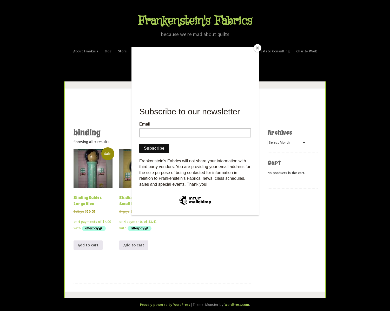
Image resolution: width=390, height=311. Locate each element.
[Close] (257, 48)
